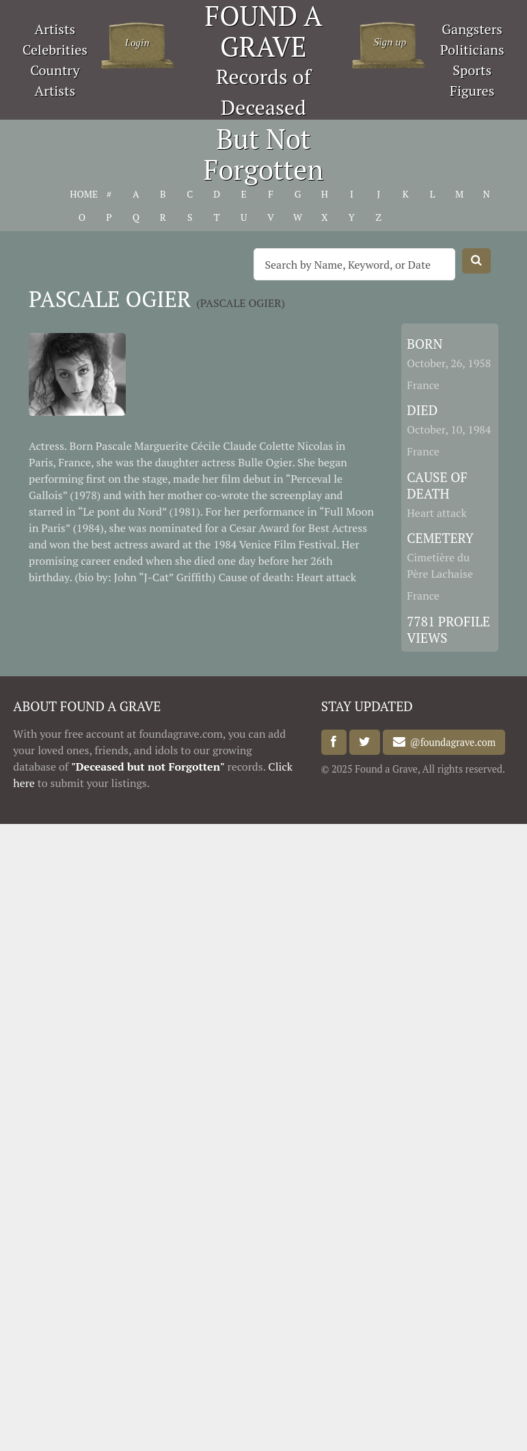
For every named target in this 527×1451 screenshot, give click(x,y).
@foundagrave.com (450, 742)
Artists (55, 29)
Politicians (472, 49)
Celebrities (55, 49)
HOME (82, 193)
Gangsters (472, 29)
